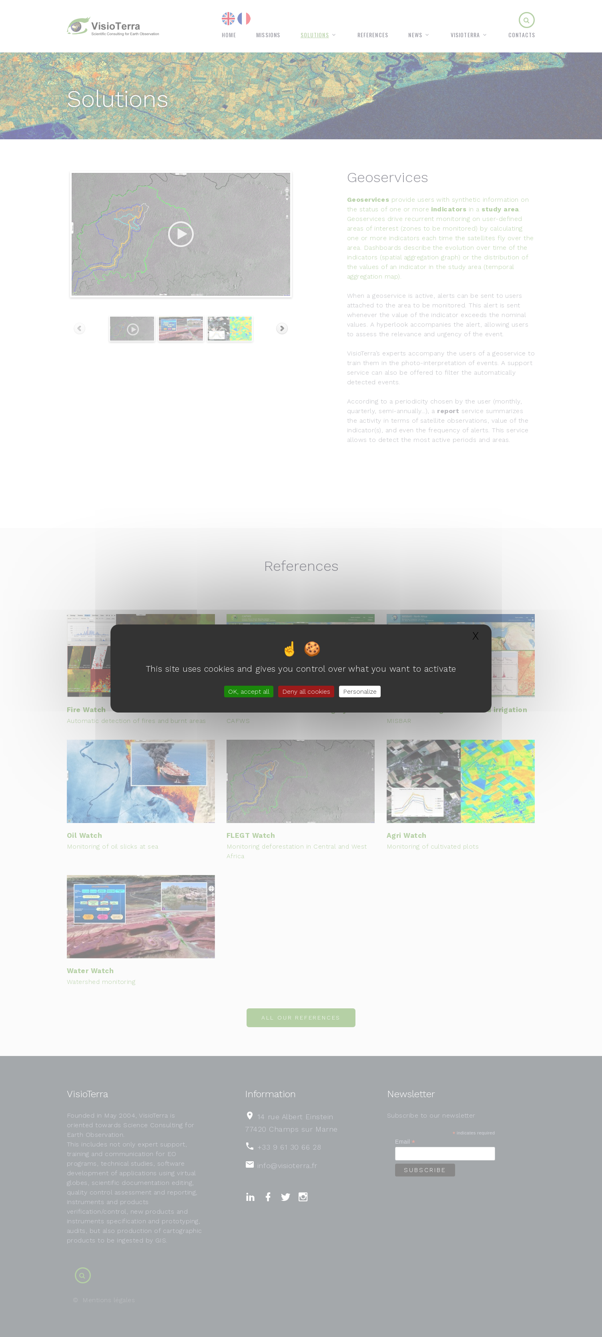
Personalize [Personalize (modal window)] (360, 691)
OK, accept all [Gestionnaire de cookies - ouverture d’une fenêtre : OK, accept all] (248, 691)
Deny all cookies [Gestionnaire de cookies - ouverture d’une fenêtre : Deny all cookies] (306, 691)
